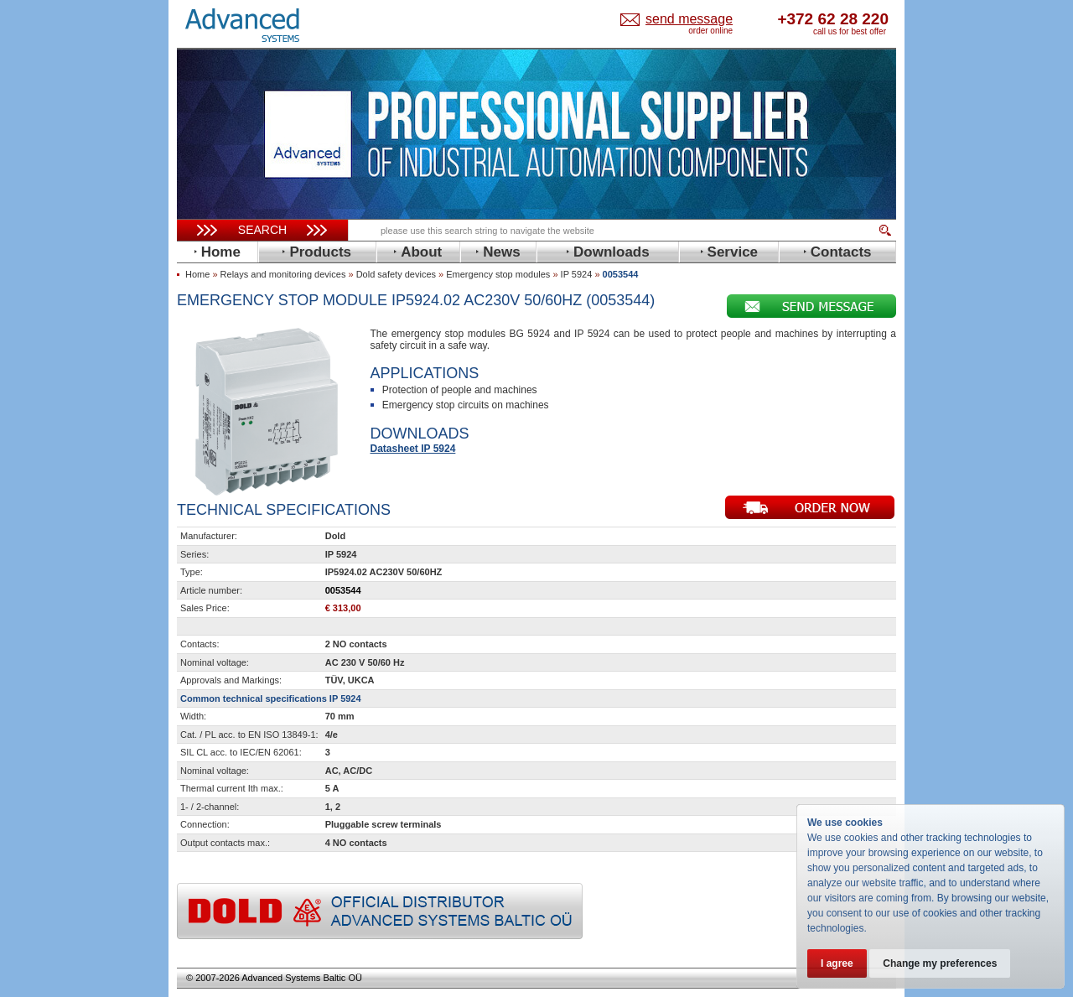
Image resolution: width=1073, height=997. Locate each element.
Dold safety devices (396, 274)
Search (262, 229)
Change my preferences (941, 963)
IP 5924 (577, 274)
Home (197, 274)
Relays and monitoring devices (283, 274)
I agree (837, 963)
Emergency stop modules (498, 274)
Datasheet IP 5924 (413, 448)
